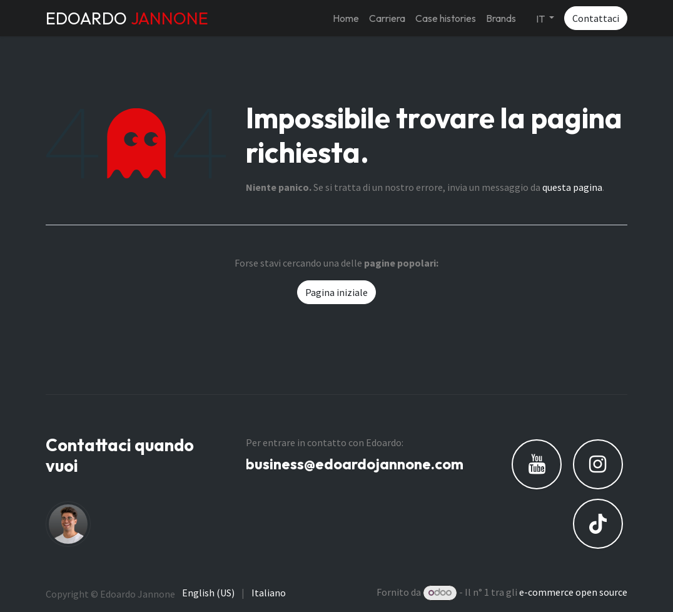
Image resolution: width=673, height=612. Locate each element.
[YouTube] (536, 464)
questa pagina (572, 187)
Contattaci (595, 18)
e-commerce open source (573, 592)
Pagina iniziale (336, 292)
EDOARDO (127, 18)
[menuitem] (346, 18)
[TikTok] (597, 523)
